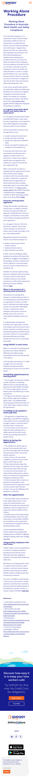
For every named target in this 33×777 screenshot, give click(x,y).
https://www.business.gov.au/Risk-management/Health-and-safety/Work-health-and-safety (16, 613)
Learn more (7, 768)
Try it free (16, 704)
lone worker (21, 192)
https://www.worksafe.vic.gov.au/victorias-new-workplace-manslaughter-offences (16, 634)
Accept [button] (6, 772)
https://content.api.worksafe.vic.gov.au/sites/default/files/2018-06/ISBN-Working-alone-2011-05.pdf (16, 622)
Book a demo (16, 698)
